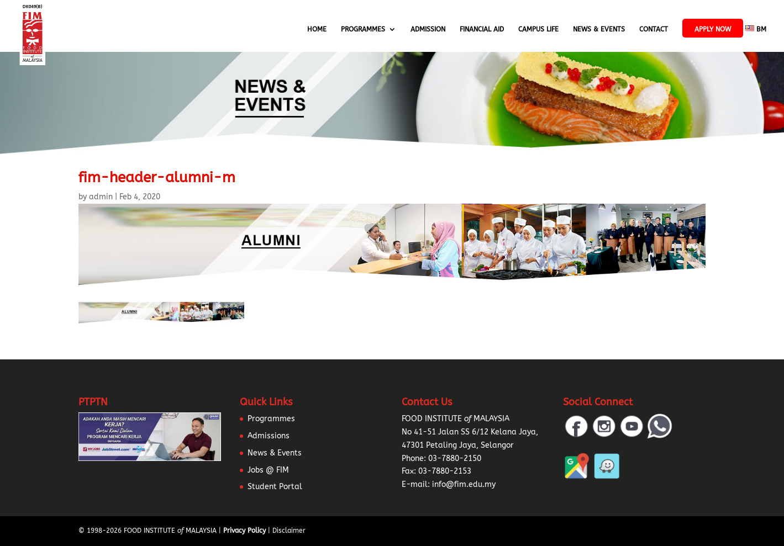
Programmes (363, 29)
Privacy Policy (244, 530)
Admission (428, 29)
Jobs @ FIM (268, 470)
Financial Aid (482, 29)
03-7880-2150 (454, 458)
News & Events (599, 29)
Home (317, 29)
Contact (653, 29)
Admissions (269, 436)
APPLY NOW (712, 29)
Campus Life (538, 29)
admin (101, 197)
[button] (22, 524)
